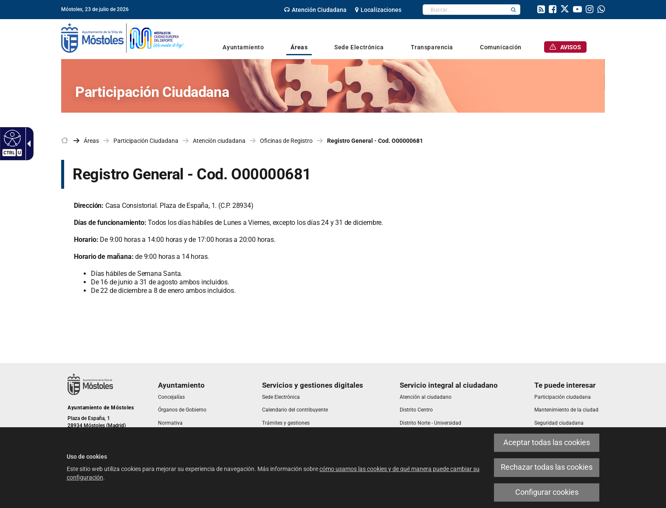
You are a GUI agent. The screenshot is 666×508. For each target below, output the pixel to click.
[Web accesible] (11, 138)
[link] (315, 9)
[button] (513, 9)
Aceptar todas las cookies (546, 442)
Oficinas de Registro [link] (286, 140)
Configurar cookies (547, 492)
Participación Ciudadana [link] (145, 140)
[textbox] (465, 9)
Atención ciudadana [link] (219, 140)
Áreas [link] (91, 140)
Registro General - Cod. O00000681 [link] (375, 140)
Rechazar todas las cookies (547, 467)
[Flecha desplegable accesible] (27, 143)
